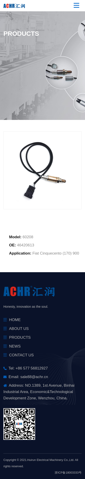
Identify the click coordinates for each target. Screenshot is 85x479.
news (15, 346)
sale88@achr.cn (34, 377)
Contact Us (21, 355)
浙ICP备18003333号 (68, 472)
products (20, 337)
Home (15, 320)
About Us (19, 328)
